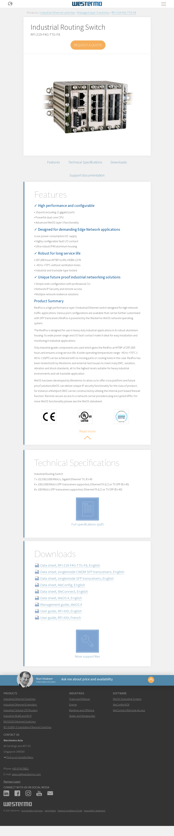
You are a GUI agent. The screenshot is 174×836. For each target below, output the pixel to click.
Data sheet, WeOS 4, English (61, 601)
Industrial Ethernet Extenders (20, 711)
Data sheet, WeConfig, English (62, 588)
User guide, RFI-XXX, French (60, 621)
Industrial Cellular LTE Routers (20, 716)
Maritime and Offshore (81, 716)
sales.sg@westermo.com (26, 780)
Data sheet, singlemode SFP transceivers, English (77, 581)
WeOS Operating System (127, 705)
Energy (73, 711)
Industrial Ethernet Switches (20, 705)
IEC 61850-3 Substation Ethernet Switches (27, 733)
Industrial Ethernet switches (57, 12)
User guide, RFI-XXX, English (61, 614)
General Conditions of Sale (70, 816)
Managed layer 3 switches (93, 12)
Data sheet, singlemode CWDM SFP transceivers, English (82, 575)
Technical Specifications (85, 163)
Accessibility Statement (94, 816)
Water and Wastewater (82, 722)
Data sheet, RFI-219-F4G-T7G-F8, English (70, 568)
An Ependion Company (32, 816)
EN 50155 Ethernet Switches (20, 727)
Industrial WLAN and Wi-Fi (18, 722)
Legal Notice (50, 816)
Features (51, 163)
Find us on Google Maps (19, 763)
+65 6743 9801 (20, 774)
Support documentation (87, 177)
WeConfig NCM (121, 711)
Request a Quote (88, 45)
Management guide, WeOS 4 (61, 608)
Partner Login (12, 788)
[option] (87, 104)
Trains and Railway (79, 705)
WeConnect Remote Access (129, 716)
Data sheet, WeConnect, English (64, 595)
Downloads (121, 163)
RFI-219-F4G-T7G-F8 (124, 12)
